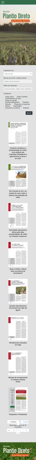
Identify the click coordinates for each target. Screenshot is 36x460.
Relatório (26, 102)
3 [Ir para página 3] (26, 430)
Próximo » (22, 422)
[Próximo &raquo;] (18, 432)
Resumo (8, 104)
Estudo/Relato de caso (13, 98)
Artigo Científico (22, 97)
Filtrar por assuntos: (10, 85)
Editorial (26, 108)
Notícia (7, 106)
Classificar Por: (9, 70)
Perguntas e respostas (22, 104)
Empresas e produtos (12, 108)
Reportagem (17, 106)
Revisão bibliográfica (12, 102)
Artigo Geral (9, 97)
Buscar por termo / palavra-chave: (15, 78)
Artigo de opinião (11, 100)
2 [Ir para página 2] (20, 430)
